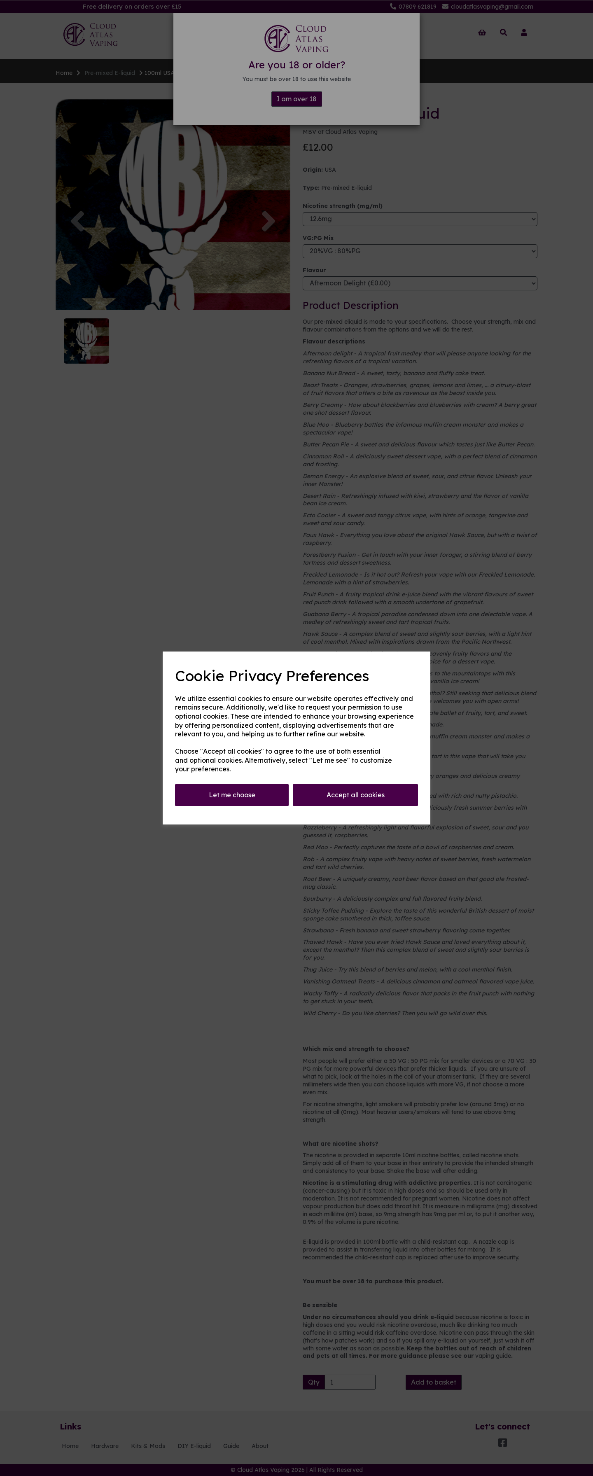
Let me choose (232, 795)
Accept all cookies (356, 795)
